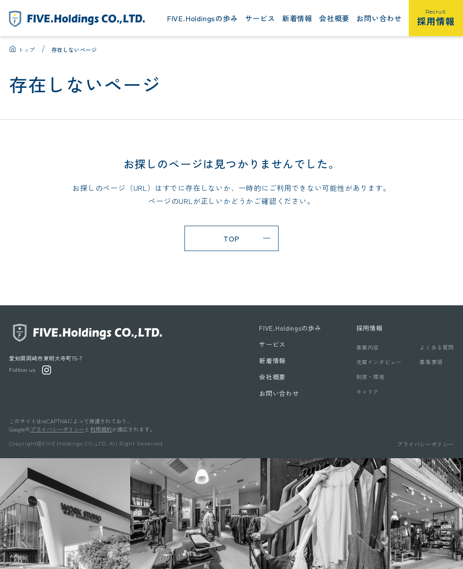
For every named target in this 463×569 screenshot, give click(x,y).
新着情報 (297, 18)
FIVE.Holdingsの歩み (202, 18)
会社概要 (334, 18)
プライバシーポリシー (57, 429)
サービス (260, 18)
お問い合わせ (379, 18)
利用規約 (101, 429)
